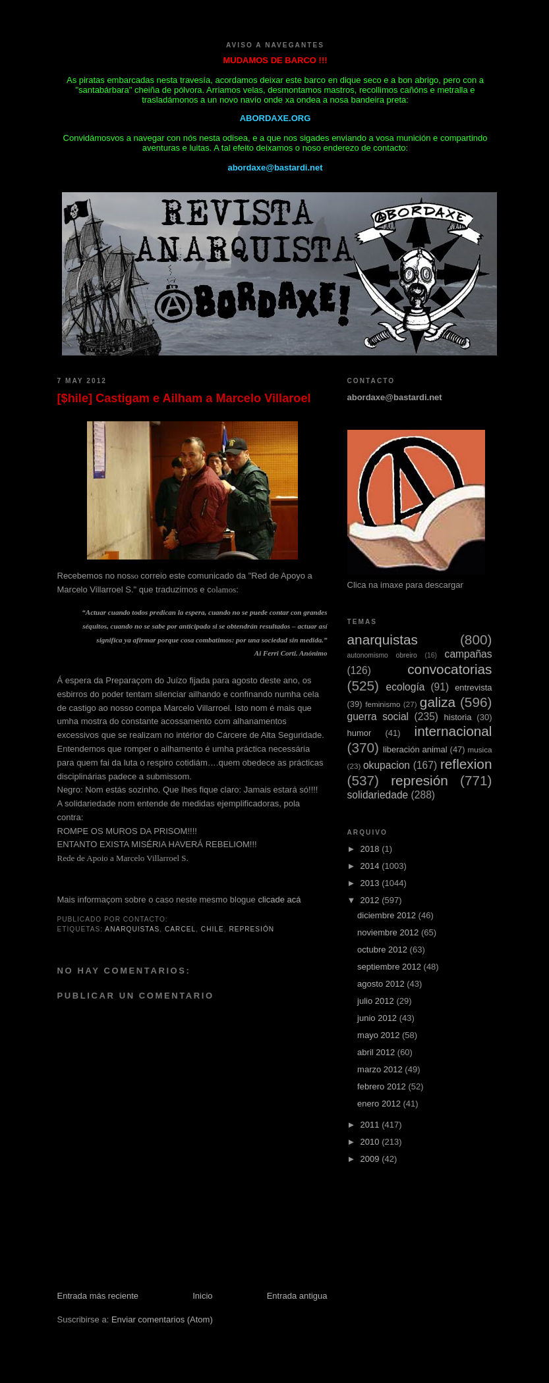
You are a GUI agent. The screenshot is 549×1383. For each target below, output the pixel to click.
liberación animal (415, 749)
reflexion (466, 763)
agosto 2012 (382, 984)
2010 (371, 1142)
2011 (371, 1125)
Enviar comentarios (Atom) (162, 1319)
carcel (180, 929)
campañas (468, 654)
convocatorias (449, 669)
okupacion (386, 765)
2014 (371, 866)
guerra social (378, 716)
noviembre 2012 (389, 932)
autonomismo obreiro (382, 655)
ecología (405, 686)
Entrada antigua (297, 1296)
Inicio (202, 1296)
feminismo (382, 704)
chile (212, 929)
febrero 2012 (382, 1086)
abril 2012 (377, 1052)
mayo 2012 (379, 1035)
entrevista (473, 687)
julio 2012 (376, 1001)
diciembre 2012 (388, 915)
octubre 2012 (383, 949)
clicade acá (279, 899)
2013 (371, 883)
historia (458, 717)
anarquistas (132, 929)
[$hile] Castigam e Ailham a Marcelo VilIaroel (184, 398)
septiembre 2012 (390, 967)
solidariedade (378, 794)
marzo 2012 (381, 1069)
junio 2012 (378, 1018)
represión (251, 929)
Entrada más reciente (98, 1296)
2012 (371, 900)
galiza (437, 702)
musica (479, 749)
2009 (371, 1159)
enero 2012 (380, 1104)
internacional (453, 731)
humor (359, 733)
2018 (371, 849)
